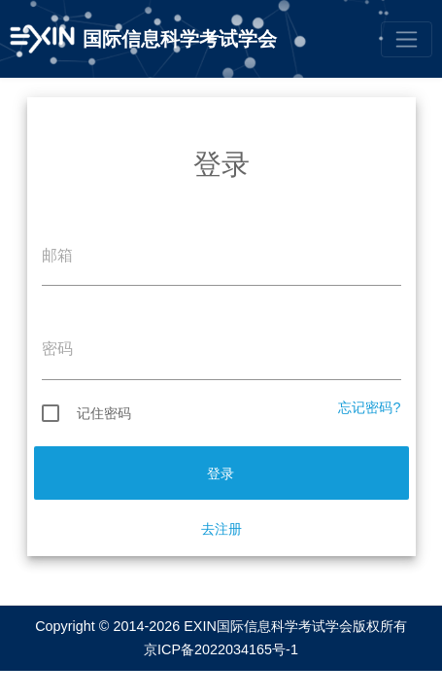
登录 (221, 473)
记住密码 (86, 413)
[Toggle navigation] (406, 39)
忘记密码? (369, 407)
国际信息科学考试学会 (180, 39)
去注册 (221, 529)
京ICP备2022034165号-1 (221, 649)
